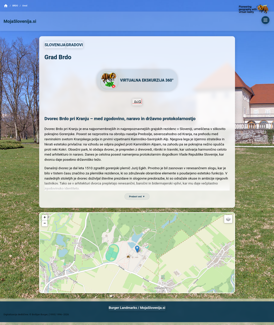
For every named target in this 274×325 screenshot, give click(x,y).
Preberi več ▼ (137, 196)
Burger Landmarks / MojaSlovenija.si (137, 308)
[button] (137, 249)
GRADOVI (74, 44)
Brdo (15, 5)
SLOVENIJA (55, 44)
